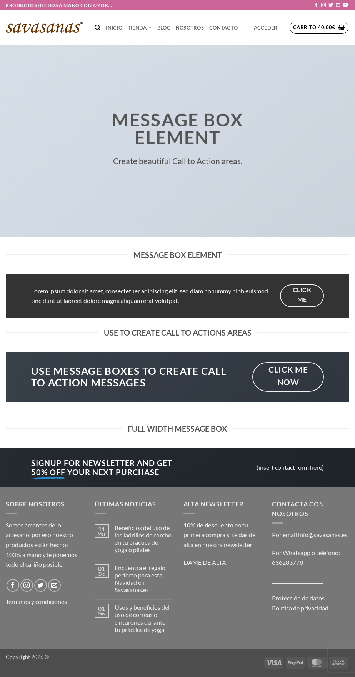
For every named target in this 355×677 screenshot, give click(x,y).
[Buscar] (97, 27)
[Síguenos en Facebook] (316, 5)
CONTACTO (223, 28)
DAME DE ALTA (204, 562)
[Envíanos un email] (338, 5)
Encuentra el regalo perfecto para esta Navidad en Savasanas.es (140, 579)
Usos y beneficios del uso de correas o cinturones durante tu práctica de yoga (142, 618)
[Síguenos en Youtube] (345, 5)
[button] (292, 5)
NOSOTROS (190, 28)
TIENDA (140, 27)
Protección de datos (298, 598)
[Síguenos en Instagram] (323, 5)
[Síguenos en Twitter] (330, 5)
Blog (163, 28)
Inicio (114, 28)
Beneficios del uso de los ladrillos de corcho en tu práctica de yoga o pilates (143, 539)
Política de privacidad (300, 608)
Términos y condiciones (36, 601)
